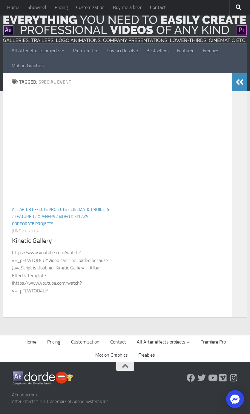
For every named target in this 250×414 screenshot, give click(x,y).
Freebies (211, 50)
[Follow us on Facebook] (191, 378)
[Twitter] (201, 378)
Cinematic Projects (89, 209)
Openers (46, 216)
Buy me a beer (127, 7)
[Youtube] (212, 378)
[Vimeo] (223, 378)
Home (13, 7)
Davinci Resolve (122, 50)
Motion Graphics (28, 65)
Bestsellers (157, 50)
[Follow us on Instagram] (234, 378)
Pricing (61, 7)
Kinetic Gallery (32, 241)
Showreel (36, 7)
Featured (185, 50)
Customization (90, 7)
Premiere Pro (85, 50)
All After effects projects (36, 50)
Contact (158, 7)
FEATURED (24, 216)
